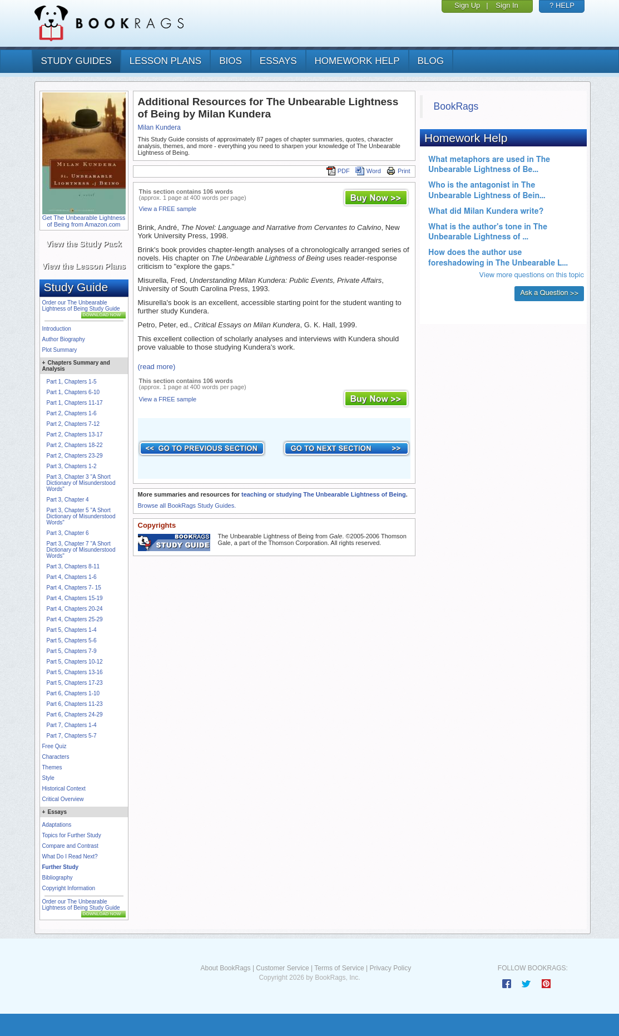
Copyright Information (69, 888)
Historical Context (64, 788)
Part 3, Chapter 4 (68, 500)
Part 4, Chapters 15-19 (75, 598)
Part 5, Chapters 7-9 (72, 651)
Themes (52, 767)
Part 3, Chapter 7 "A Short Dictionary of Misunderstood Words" (81, 550)
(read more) (157, 366)
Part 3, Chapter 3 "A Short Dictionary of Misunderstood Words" (81, 483)
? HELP (562, 5)
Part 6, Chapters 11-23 (75, 704)
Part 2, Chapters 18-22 (75, 445)
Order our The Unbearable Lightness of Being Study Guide (81, 305)
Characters (56, 757)
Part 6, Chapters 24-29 (75, 714)
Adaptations (57, 825)
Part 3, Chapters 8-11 (73, 566)
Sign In (507, 5)
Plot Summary (59, 350)
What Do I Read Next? (70, 856)
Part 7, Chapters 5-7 (72, 736)
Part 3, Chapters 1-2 (72, 466)
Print (398, 171)
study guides (76, 61)
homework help (357, 61)
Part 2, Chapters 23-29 (75, 456)
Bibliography (57, 878)
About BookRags (225, 968)
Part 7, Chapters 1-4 (72, 725)
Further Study (60, 867)
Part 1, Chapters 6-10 (73, 392)
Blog (431, 61)
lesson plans (165, 61)
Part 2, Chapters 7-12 (73, 424)
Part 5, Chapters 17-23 (75, 683)
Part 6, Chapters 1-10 (73, 693)
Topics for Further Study (71, 835)
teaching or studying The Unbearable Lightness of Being (323, 494)
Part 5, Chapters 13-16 (75, 672)
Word (368, 171)
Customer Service (282, 968)
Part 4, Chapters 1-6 (72, 577)
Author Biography (63, 339)
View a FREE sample (168, 208)
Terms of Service (339, 968)
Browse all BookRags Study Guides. (187, 505)
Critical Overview (63, 799)
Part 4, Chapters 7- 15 (74, 588)
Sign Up (467, 5)
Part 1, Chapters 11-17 (75, 403)
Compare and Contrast (70, 846)
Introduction (56, 329)
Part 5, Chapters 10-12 (75, 662)
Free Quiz (54, 746)
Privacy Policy (390, 968)
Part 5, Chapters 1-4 (72, 630)
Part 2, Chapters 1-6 (72, 413)
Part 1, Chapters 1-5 (72, 382)
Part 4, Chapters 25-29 (75, 619)
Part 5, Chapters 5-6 (72, 640)
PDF (338, 171)
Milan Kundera (159, 127)
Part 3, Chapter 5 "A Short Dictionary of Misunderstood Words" (81, 516)
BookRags (456, 106)
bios (230, 61)
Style (48, 778)
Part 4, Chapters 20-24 (75, 609)
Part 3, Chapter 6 (68, 533)
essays (278, 61)
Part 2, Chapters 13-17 (75, 434)
